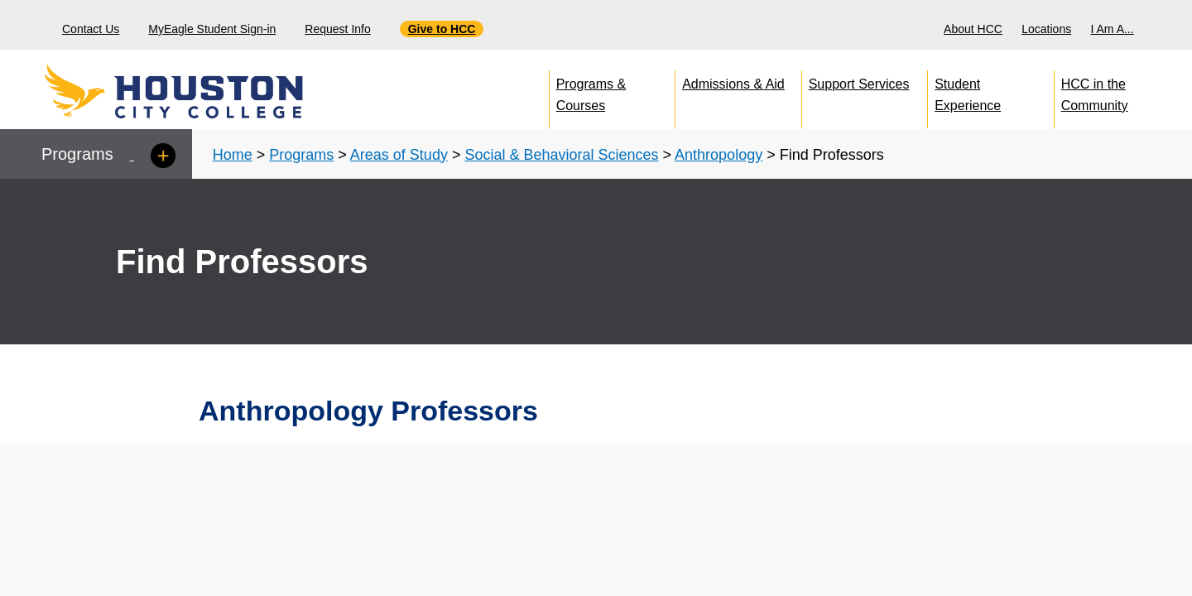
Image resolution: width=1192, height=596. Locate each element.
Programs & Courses (591, 91)
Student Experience (968, 91)
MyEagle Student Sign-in (212, 29)
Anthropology (718, 155)
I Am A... (1112, 29)
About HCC (973, 29)
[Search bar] (1173, 25)
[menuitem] (975, 25)
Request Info (337, 29)
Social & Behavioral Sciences (561, 155)
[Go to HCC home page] (211, 91)
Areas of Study (399, 155)
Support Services (859, 84)
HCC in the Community (1094, 91)
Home (232, 155)
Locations (1046, 29)
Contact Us (90, 29)
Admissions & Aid (733, 84)
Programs (301, 155)
